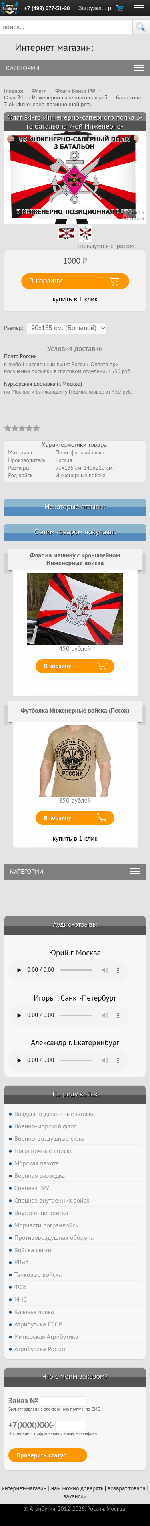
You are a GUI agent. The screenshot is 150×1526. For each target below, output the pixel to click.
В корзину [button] (45, 281)
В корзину (58, 666)
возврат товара (127, 1488)
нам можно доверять (77, 1488)
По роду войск (75, 1093)
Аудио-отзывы (75, 924)
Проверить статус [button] (41, 1455)
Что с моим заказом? (75, 1376)
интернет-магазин (24, 1488)
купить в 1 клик (75, 299)
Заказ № (47, 1400)
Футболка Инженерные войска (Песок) (74, 710)
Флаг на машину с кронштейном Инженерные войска (75, 559)
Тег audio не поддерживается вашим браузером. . (68, 970)
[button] (141, 26)
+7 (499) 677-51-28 (47, 8)
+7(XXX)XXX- (47, 1425)
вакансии (74, 1496)
